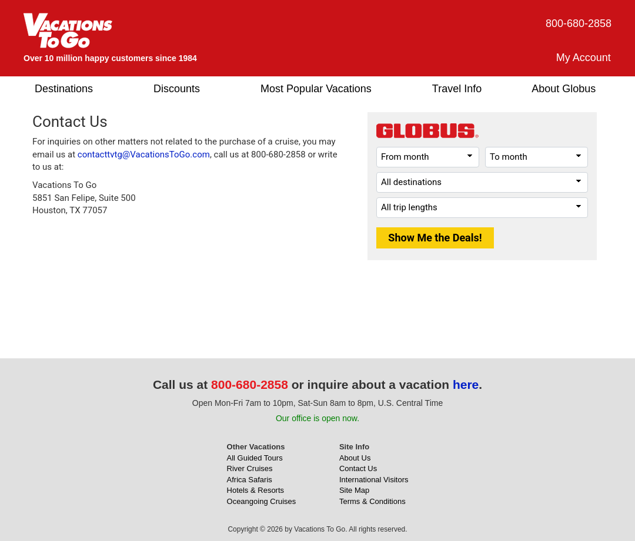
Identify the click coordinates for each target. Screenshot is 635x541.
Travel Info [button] (457, 89)
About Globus (564, 89)
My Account (583, 57)
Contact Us (358, 468)
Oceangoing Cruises (261, 501)
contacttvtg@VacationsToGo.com (144, 154)
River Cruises (250, 468)
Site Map (354, 490)
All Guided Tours (255, 457)
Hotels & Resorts (256, 490)
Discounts (176, 89)
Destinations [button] (64, 89)
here (466, 384)
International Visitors (374, 479)
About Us (354, 457)
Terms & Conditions (372, 501)
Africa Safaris (249, 479)
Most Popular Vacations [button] (316, 89)
